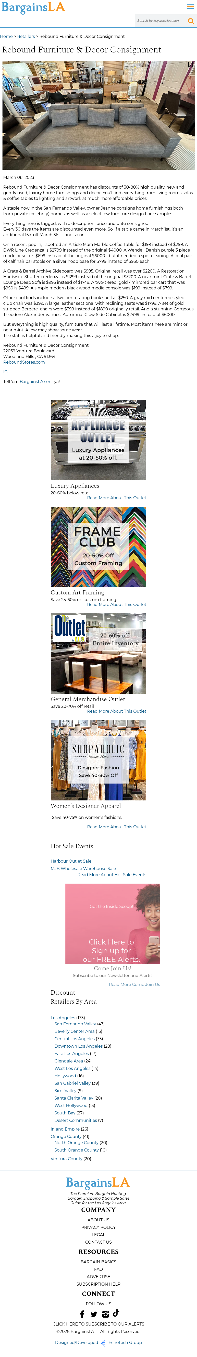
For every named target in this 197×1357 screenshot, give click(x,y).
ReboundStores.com (24, 362)
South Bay (65, 1113)
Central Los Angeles (75, 1038)
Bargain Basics (98, 1262)
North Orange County (77, 1142)
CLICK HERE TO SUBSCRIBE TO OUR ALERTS (98, 1324)
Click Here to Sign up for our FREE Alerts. (127, 951)
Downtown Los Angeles (79, 1046)
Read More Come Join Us (150, 984)
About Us (98, 1220)
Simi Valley (66, 1090)
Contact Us (98, 1242)
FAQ (98, 1269)
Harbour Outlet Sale (71, 861)
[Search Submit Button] (191, 20)
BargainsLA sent (36, 381)
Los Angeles (63, 1017)
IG (5, 372)
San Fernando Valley (75, 1024)
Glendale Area (69, 1061)
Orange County (66, 1136)
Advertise (98, 1276)
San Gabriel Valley (73, 1083)
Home (6, 36)
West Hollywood (71, 1105)
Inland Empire (65, 1129)
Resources (98, 1252)
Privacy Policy (98, 1227)
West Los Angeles (73, 1068)
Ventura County (67, 1158)
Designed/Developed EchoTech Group (98, 1342)
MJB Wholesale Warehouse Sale (83, 868)
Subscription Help (98, 1284)
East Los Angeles (72, 1053)
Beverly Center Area (75, 1031)
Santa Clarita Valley (74, 1098)
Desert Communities (76, 1120)
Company (98, 1210)
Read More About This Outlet (116, 497)
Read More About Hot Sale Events (112, 874)
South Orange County (77, 1150)
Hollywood (65, 1075)
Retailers (26, 36)
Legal (98, 1234)
